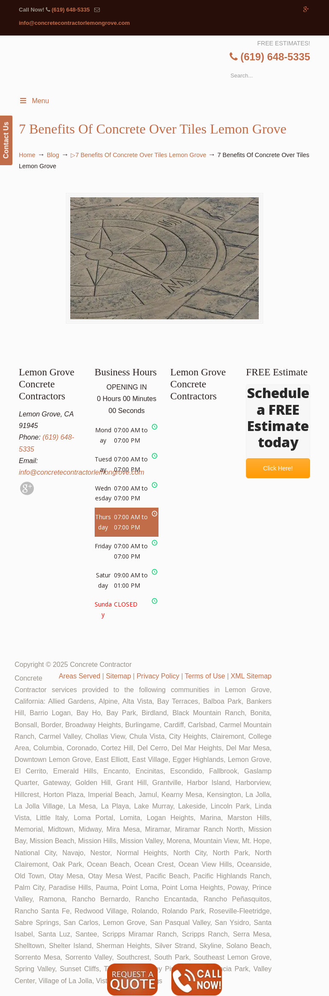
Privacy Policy (158, 676)
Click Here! (278, 468)
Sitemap (118, 676)
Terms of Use (205, 676)
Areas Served (79, 676)
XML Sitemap (251, 676)
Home (27, 155)
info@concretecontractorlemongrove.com (74, 23)
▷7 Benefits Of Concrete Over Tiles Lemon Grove (138, 155)
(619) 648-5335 (70, 9)
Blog (53, 155)
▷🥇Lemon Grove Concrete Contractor (172, 58)
